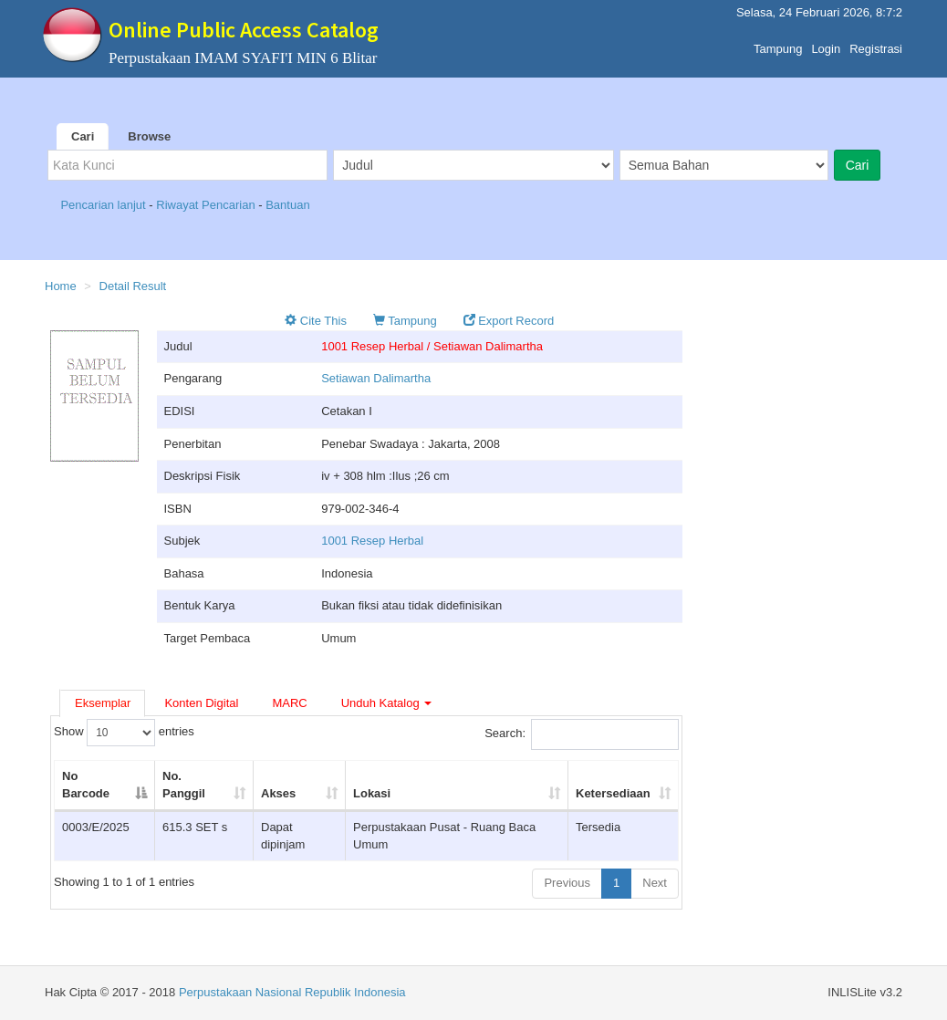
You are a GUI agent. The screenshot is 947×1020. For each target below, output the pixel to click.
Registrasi (875, 44)
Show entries (124, 732)
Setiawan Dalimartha (376, 378)
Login (825, 44)
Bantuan (287, 205)
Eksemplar (102, 703)
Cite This (316, 321)
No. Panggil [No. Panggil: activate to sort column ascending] (183, 784)
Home (61, 286)
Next (654, 883)
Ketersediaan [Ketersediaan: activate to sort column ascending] (613, 793)
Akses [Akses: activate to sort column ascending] (278, 793)
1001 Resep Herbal (372, 540)
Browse (149, 136)
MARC (289, 703)
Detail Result (133, 286)
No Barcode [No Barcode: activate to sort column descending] (85, 784)
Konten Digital (201, 703)
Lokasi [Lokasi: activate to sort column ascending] (371, 793)
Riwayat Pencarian (207, 205)
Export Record (509, 321)
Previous (567, 883)
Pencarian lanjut (104, 205)
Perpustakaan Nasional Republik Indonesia (292, 992)
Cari (82, 136)
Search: (581, 734)
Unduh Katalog (386, 703)
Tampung (778, 44)
